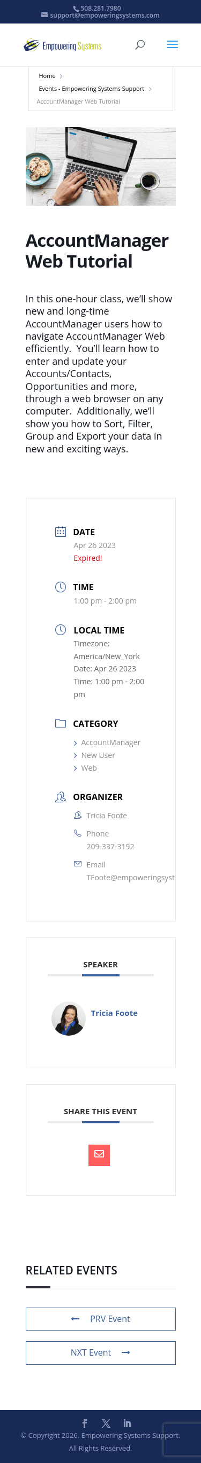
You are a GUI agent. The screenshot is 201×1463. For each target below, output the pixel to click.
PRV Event (100, 1319)
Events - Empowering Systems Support (92, 88)
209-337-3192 (111, 846)
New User (94, 755)
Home (47, 76)
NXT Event (101, 1352)
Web (85, 768)
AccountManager (107, 742)
